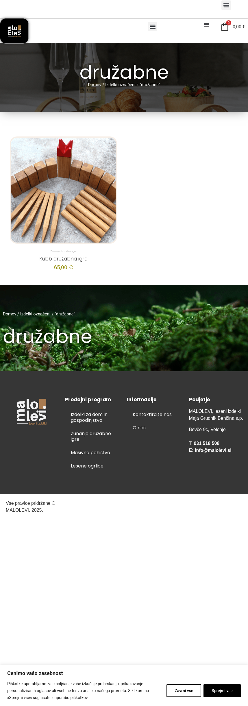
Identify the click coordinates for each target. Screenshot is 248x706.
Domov (94, 84)
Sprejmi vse (221, 690)
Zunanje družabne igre (63, 251)
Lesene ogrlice (87, 466)
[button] (226, 5)
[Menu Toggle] (207, 24)
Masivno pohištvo (90, 452)
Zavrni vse (183, 690)
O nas (139, 427)
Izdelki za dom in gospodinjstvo (89, 417)
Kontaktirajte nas (152, 414)
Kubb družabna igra (63, 258)
